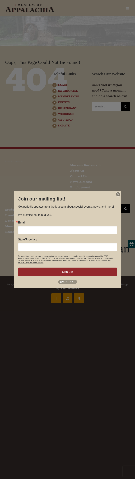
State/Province (27, 239)
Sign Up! (67, 271)
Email (22, 222)
